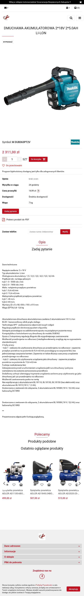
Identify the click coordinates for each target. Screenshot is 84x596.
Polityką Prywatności (44, 585)
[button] (77, 7)
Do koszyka (38, 159)
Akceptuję (73, 589)
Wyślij (65, 232)
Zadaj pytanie (10, 211)
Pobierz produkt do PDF (15, 219)
